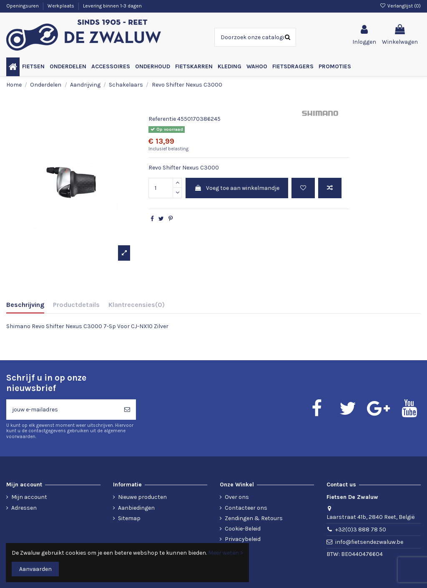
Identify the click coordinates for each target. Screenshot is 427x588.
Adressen (24, 507)
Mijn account (29, 497)
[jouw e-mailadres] (62, 409)
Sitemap (129, 518)
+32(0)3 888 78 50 (360, 529)
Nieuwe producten (142, 497)
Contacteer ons (246, 507)
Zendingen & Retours (254, 518)
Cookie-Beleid (243, 528)
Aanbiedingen (136, 507)
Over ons (237, 497)
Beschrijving (25, 305)
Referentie (162, 118)
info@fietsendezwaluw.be (369, 542)
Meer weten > (225, 552)
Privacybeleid (243, 539)
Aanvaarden (35, 569)
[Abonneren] (127, 409)
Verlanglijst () (400, 6)
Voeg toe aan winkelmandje (236, 188)
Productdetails (76, 305)
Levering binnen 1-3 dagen (112, 6)
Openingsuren (23, 6)
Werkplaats (61, 6)
